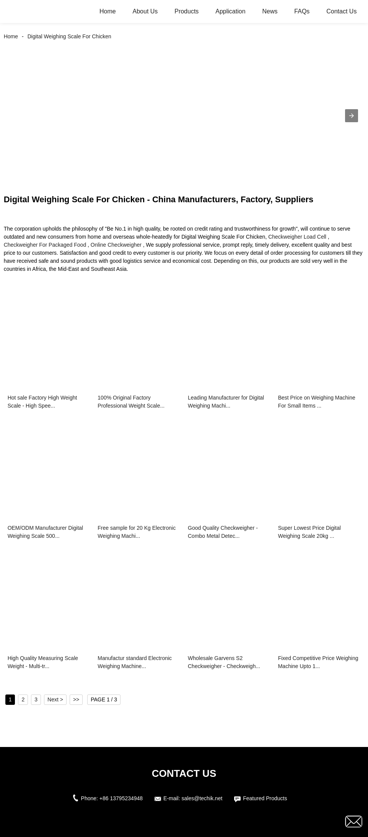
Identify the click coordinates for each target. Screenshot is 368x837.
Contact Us (341, 11)
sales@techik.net (202, 798)
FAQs (301, 11)
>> (76, 699)
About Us (145, 11)
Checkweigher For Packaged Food (45, 245)
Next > (55, 699)
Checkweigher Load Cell (297, 237)
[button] (351, 115)
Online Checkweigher (116, 245)
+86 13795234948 (121, 798)
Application (230, 11)
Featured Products (265, 798)
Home (107, 11)
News (269, 11)
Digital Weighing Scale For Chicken (69, 36)
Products (186, 11)
